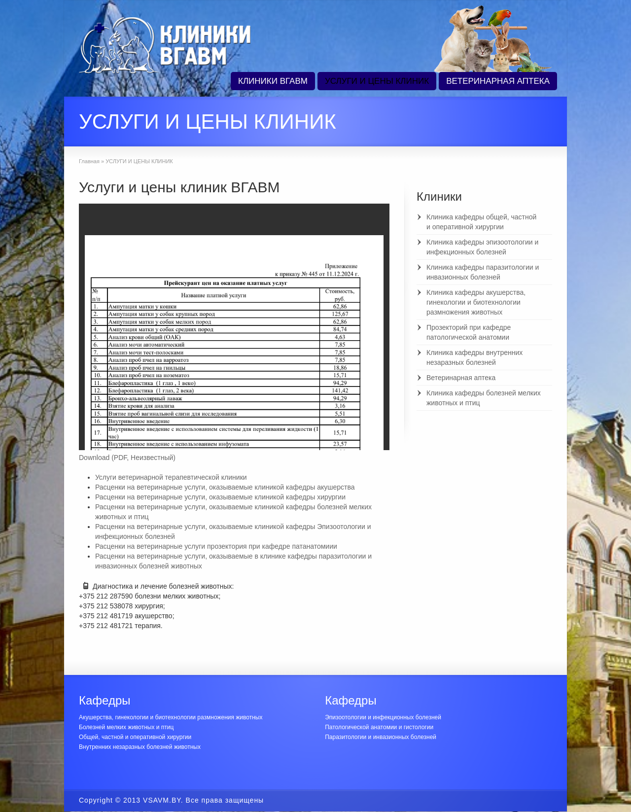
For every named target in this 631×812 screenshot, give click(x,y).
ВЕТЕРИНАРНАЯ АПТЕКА (498, 81)
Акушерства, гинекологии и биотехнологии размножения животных (170, 717)
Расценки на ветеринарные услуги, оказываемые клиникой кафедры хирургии (220, 497)
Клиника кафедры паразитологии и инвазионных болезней (482, 272)
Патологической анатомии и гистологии (379, 727)
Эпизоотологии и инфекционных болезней (383, 717)
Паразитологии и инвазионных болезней (380, 737)
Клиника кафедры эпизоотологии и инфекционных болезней (482, 247)
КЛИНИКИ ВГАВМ (273, 81)
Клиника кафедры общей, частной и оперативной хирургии (481, 222)
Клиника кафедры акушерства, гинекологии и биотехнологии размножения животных (476, 302)
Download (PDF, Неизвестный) (127, 457)
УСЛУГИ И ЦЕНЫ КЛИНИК (377, 81)
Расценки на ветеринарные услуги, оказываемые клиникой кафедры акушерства (225, 487)
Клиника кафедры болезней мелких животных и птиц (483, 398)
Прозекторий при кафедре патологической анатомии (468, 332)
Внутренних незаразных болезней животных (140, 746)
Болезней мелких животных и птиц (126, 727)
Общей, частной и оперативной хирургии (135, 737)
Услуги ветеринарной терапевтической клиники (171, 477)
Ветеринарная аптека (460, 378)
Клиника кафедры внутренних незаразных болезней (474, 357)
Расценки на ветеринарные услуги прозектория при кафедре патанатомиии (216, 546)
